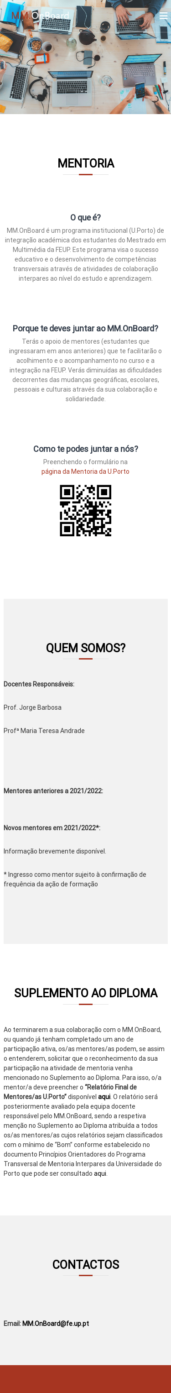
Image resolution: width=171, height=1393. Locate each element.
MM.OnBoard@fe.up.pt (55, 1323)
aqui (104, 1096)
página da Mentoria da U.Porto (85, 471)
